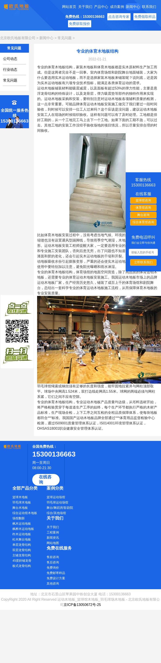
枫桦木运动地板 (23, 529)
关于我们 (85, 7)
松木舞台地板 (21, 539)
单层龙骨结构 (21, 544)
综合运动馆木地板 (24, 513)
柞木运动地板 (21, 534)
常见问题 (64, 38)
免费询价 (53, 567)
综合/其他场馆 (56, 513)
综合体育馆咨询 (143, 222)
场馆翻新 (18, 518)
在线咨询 (45, 480)
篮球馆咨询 (143, 200)
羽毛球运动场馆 (57, 502)
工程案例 (53, 532)
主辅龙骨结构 (21, 555)
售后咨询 (53, 562)
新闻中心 (133, 7)
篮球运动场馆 (56, 497)
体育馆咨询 (143, 207)
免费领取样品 (144, 17)
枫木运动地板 (21, 523)
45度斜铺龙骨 (21, 560)
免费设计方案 (56, 578)
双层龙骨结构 (21, 550)
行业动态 (10, 69)
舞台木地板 (20, 507)
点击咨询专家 (118, 17)
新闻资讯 (53, 537)
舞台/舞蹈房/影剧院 (60, 507)
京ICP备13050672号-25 (82, 605)
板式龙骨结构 (21, 566)
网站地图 (53, 543)
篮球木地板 (20, 497)
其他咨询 (53, 583)
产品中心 (101, 7)
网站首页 (69, 7)
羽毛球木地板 (21, 502)
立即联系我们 (143, 262)
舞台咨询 (143, 215)
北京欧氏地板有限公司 (17, 38)
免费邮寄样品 (56, 573)
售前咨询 (53, 557)
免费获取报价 (79, 24)
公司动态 (10, 59)
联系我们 (149, 7)
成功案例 (117, 7)
